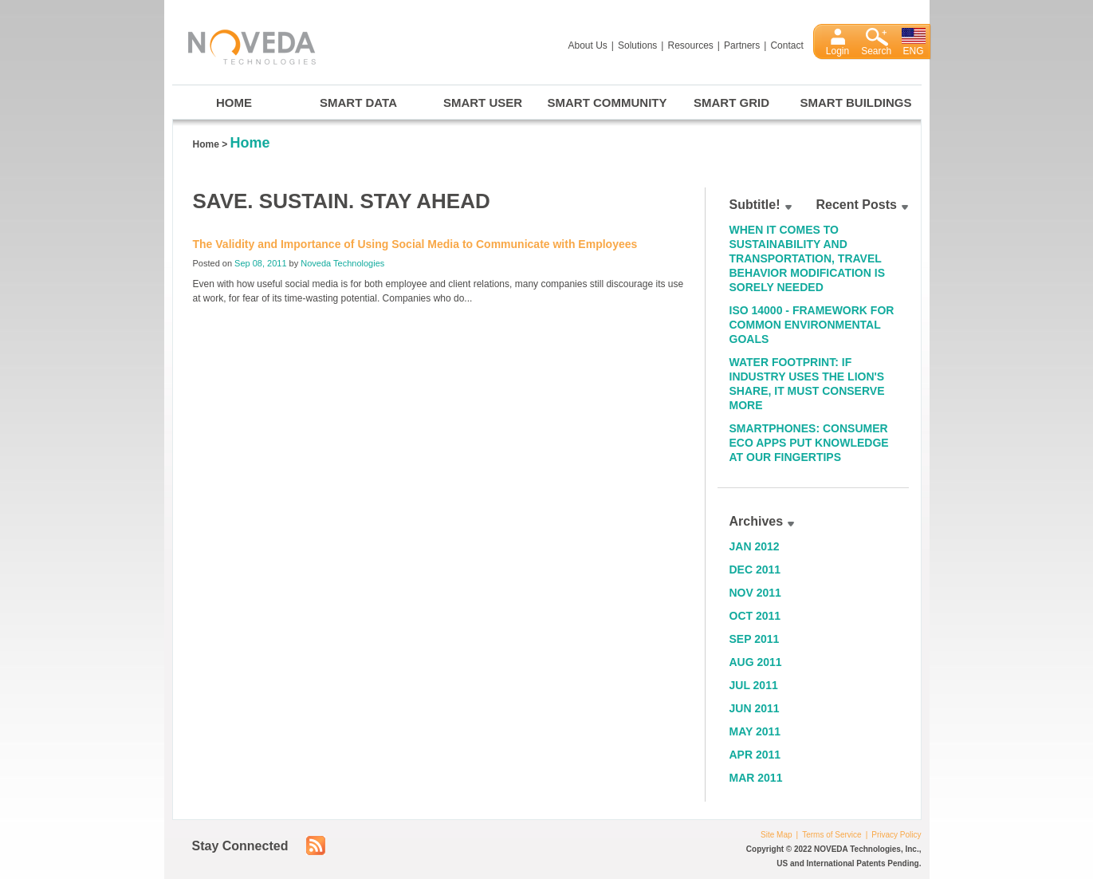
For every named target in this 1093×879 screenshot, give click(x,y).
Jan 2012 (754, 546)
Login (837, 51)
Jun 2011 (754, 708)
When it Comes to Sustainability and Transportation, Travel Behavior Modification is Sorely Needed (807, 258)
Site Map (776, 834)
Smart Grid (731, 102)
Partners (742, 45)
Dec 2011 (755, 569)
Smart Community (607, 102)
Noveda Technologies (342, 263)
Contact (786, 45)
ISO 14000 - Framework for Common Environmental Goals (811, 324)
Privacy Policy (896, 834)
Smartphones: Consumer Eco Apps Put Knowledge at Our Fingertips (809, 442)
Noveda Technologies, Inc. (244, 44)
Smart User (482, 102)
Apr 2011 (755, 754)
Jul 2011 (753, 685)
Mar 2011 (756, 777)
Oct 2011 (755, 615)
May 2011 (755, 731)
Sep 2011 (754, 639)
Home (234, 102)
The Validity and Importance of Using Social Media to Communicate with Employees (415, 244)
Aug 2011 (755, 662)
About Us (587, 45)
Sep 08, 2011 (260, 263)
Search (876, 51)
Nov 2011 (755, 592)
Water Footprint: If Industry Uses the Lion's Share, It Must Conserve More (807, 384)
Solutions (637, 45)
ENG (913, 51)
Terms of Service (831, 834)
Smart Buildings (856, 102)
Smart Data (358, 102)
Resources (690, 45)
